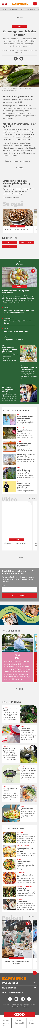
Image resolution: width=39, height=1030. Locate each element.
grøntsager (26, 242)
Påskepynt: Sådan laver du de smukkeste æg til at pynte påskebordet (19, 311)
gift (19, 26)
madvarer (10, 247)
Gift (22, 9)
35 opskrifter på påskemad (13, 340)
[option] (18, 221)
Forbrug (3, 9)
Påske (6, 308)
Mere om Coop (19, 987)
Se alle (31, 498)
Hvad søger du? (19, 983)
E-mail (4, 586)
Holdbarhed (9, 318)
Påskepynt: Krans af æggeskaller (16, 331)
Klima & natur (13, 9)
